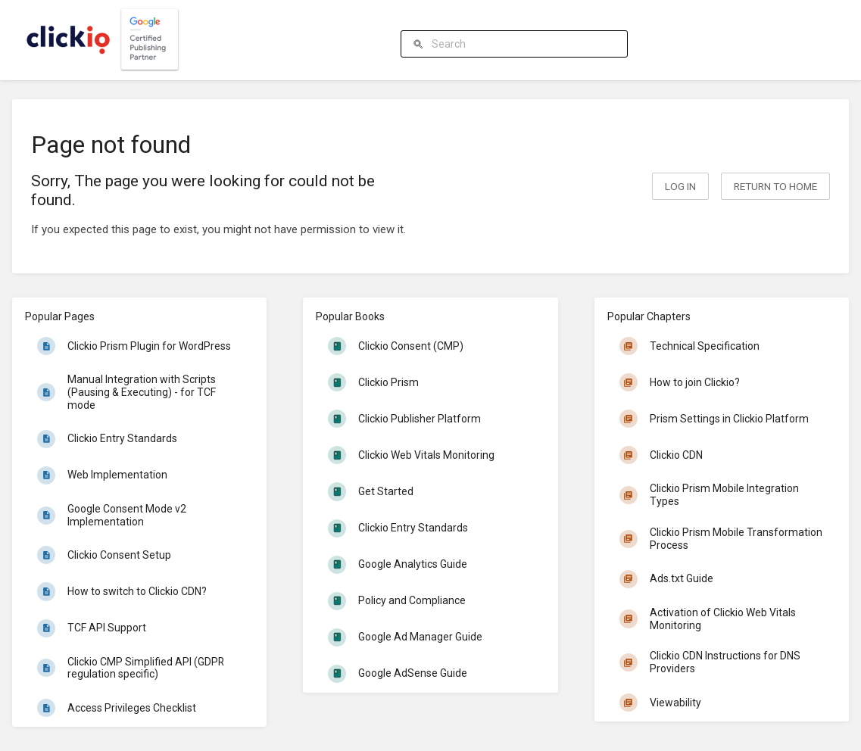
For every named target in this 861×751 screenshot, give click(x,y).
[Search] (421, 44)
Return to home (775, 186)
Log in (680, 186)
